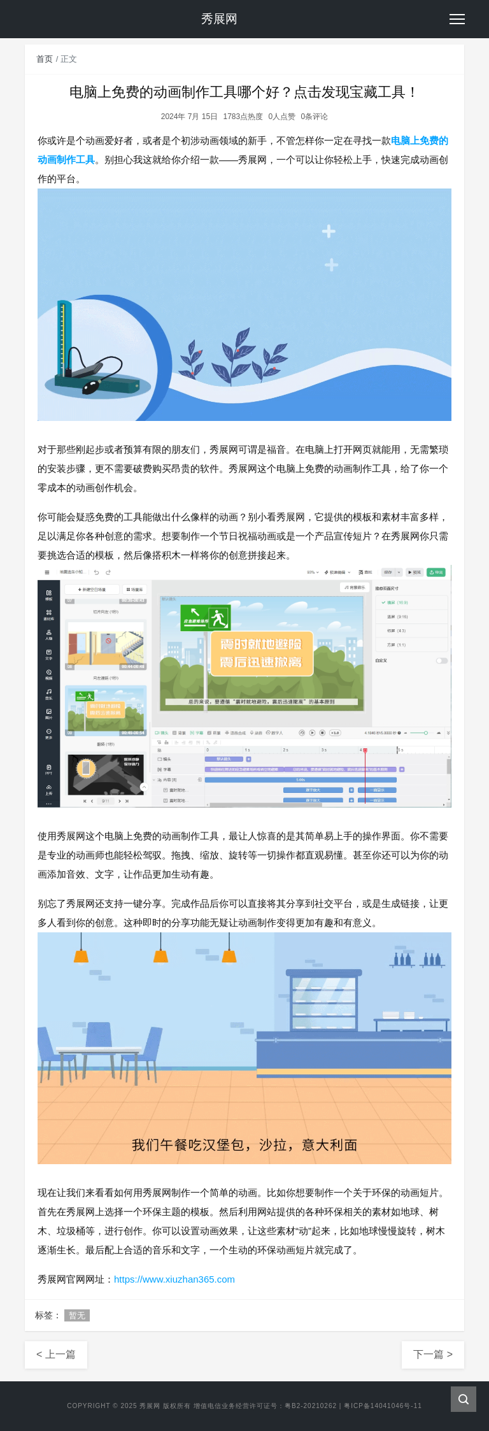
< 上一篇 (56, 1354)
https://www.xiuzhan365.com (174, 1279)
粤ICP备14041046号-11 (383, 1405)
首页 (44, 59)
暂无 (77, 1315)
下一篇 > (433, 1354)
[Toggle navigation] (457, 19)
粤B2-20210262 (311, 1405)
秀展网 (149, 1405)
